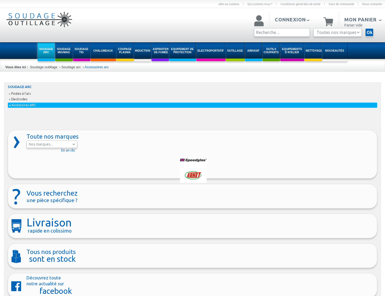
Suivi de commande (341, 4)
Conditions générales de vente (300, 4)
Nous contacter (372, 4)
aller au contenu (228, 4)
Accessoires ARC (22, 105)
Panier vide (353, 25)
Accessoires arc (96, 67)
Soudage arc (71, 67)
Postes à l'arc (20, 93)
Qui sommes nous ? (259, 4)
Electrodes (18, 99)
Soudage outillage (43, 67)
